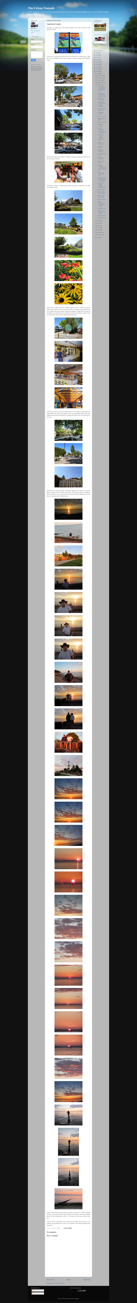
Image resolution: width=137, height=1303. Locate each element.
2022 (97, 55)
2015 (97, 71)
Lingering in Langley (100, 125)
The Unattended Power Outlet (101, 192)
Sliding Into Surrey (100, 147)
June (99, 223)
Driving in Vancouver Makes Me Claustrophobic (101, 130)
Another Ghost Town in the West (100, 174)
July (99, 220)
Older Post (86, 1280)
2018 (97, 64)
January (99, 234)
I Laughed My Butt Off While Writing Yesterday (101, 104)
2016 (97, 69)
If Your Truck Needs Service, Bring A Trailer (101, 95)
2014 (97, 73)
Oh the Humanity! (101, 122)
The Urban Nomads (41, 8)
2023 (97, 52)
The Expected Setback (100, 113)
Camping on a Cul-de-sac (100, 143)
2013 (97, 237)
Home (69, 1280)
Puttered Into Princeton (100, 158)
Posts (34, 1290)
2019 (97, 62)
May (99, 225)
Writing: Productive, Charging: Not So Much (101, 204)
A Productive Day (101, 208)
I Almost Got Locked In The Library (101, 212)
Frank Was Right (101, 215)
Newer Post (50, 1280)
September (100, 82)
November (100, 77)
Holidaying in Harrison (100, 150)
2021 (97, 57)
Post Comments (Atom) (58, 1283)
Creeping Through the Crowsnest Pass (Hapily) (101, 179)
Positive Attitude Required (101, 109)
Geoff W (35, 28)
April (99, 227)
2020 (97, 59)
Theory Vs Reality (101, 199)
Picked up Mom (101, 189)
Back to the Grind (101, 116)
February (100, 232)
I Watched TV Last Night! (100, 99)
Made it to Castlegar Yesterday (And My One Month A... (101, 167)
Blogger (77, 1298)
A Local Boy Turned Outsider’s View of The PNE (100, 137)
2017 (97, 66)
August (99, 84)
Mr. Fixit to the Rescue (100, 162)
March (99, 230)
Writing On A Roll (101, 218)
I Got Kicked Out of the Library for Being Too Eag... (101, 89)
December (100, 75)
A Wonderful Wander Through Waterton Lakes (101, 185)
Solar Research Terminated (100, 196)
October (100, 80)
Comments (35, 1293)
